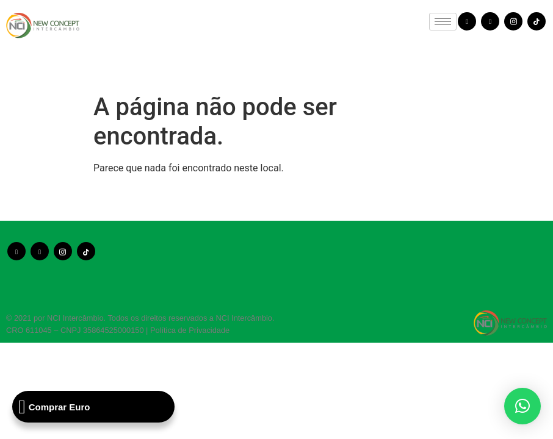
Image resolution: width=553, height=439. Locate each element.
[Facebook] (467, 21)
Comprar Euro (54, 406)
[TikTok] (536, 21)
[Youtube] (490, 21)
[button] (522, 406)
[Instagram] (513, 21)
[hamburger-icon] (443, 21)
